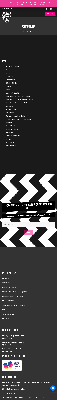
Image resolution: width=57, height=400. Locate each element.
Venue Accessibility (13, 136)
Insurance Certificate (9, 287)
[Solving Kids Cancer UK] (28, 365)
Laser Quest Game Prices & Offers (18, 103)
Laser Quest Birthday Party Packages (18, 96)
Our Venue (9, 106)
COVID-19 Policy (12, 83)
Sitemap (9, 123)
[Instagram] (51, 9)
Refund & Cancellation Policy (15, 116)
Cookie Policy (10, 80)
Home (8, 90)
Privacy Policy (11, 109)
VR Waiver (9, 139)
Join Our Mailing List (13, 93)
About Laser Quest (12, 67)
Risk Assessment (8, 301)
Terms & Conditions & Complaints (13, 305)
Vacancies (9, 132)
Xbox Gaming (10, 142)
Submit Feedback (12, 126)
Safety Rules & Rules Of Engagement (18, 119)
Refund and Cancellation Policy (12, 296)
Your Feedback (11, 146)
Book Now (9, 73)
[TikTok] (47, 9)
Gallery (8, 86)
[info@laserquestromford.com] (4, 389)
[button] (40, 14)
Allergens (9, 70)
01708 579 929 (11, 393)
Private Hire (10, 113)
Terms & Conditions (12, 129)
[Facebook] (54, 9)
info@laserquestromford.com (16, 389)
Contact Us (9, 76)
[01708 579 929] (4, 393)
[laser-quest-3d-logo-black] (7, 17)
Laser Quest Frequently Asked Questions (20, 99)
